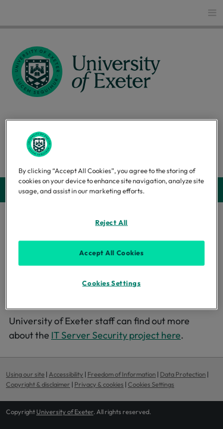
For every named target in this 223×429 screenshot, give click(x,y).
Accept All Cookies (111, 252)
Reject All (111, 222)
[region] (111, 214)
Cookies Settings (111, 282)
